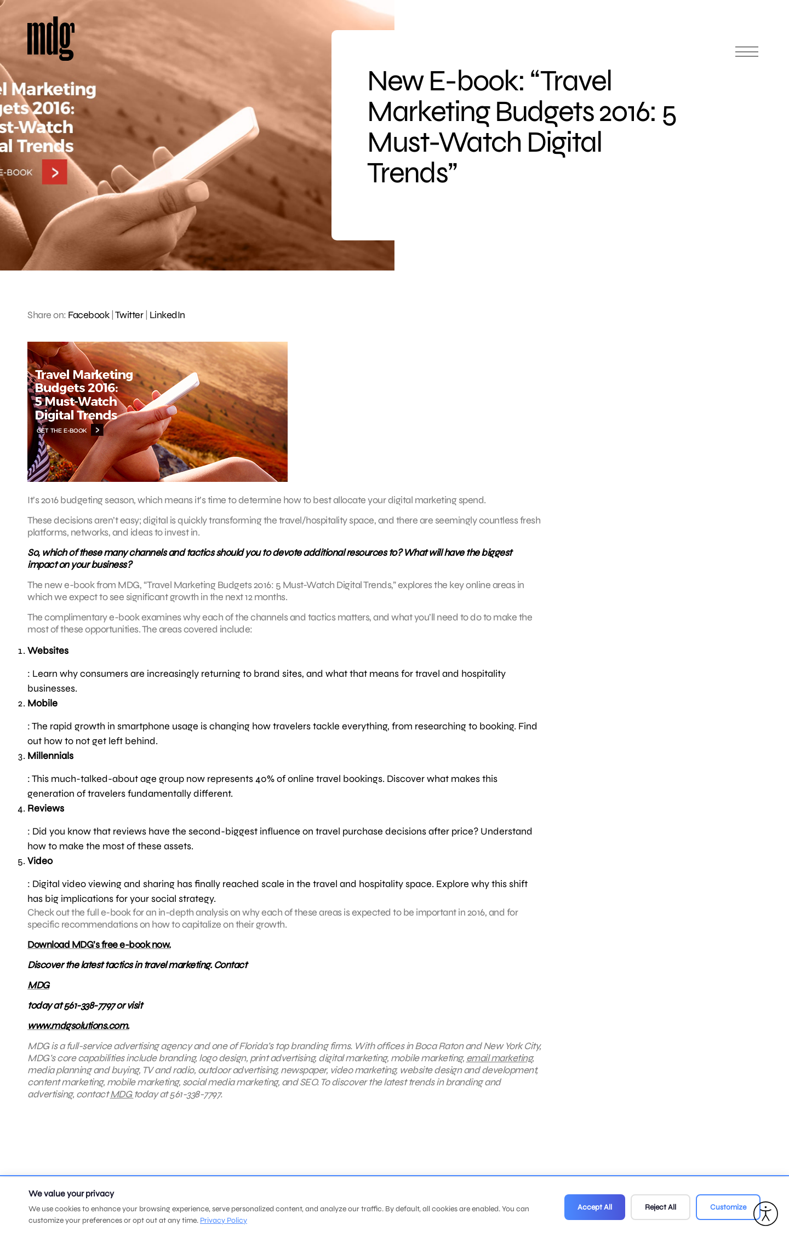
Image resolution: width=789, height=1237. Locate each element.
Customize (728, 1207)
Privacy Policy (223, 1220)
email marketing (499, 1074)
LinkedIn (167, 315)
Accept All (595, 1207)
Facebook (88, 315)
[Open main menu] (747, 56)
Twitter (129, 315)
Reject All (660, 1207)
